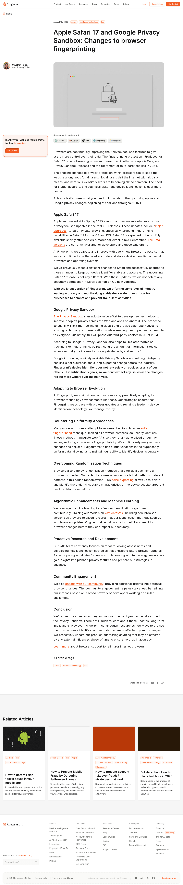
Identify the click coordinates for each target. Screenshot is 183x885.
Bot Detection (82, 864)
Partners (160, 845)
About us (160, 828)
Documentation (136, 828)
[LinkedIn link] (142, 877)
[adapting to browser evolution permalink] (52, 388)
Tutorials (158, 758)
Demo (116, 4)
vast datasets (114, 513)
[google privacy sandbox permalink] (52, 309)
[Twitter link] (147, 877)
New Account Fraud (85, 828)
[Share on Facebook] (158, 683)
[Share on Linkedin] (148, 683)
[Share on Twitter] (153, 683)
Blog (105, 832)
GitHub (132, 841)
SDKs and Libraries (138, 837)
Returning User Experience (83, 858)
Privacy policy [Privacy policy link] (42, 878)
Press (158, 841)
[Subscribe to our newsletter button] (36, 862)
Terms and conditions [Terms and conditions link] (62, 878)
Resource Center (111, 828)
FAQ (105, 845)
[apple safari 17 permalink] (52, 214)
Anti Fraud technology (89, 22)
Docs (94, 4)
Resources (83, 4)
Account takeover (103, 762)
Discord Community (138, 845)
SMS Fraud (81, 844)
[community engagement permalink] (52, 576)
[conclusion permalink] (52, 609)
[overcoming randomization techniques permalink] (52, 463)
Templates (105, 4)
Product (57, 4)
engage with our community (84, 584)
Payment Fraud (83, 848)
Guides (106, 841)
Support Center (110, 849)
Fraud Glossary (121, 762)
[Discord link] (136, 877)
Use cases (101, 767)
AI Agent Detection (58, 840)
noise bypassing (123, 480)
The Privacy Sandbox (68, 316)
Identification (55, 856)
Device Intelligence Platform (58, 830)
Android (9, 758)
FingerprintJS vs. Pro (59, 848)
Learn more (61, 646)
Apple (73, 22)
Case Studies (109, 837)
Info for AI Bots (163, 837)
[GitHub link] (153, 877)
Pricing (126, 4)
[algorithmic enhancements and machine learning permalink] (52, 501)
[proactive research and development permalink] (52, 538)
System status (162, 849)
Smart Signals (57, 758)
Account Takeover (85, 832)
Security (160, 853)
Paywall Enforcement (86, 852)
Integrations (55, 844)
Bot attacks (146, 758)
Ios (102, 22)
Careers (165, 832)
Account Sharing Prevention (84, 838)
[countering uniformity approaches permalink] (52, 421)
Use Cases (70, 4)
